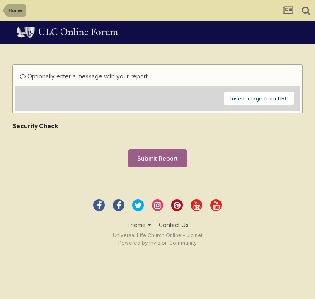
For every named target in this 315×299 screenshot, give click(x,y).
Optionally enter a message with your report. (84, 76)
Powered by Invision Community (157, 243)
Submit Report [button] (157, 158)
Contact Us (174, 224)
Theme (138, 224)
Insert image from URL (259, 98)
